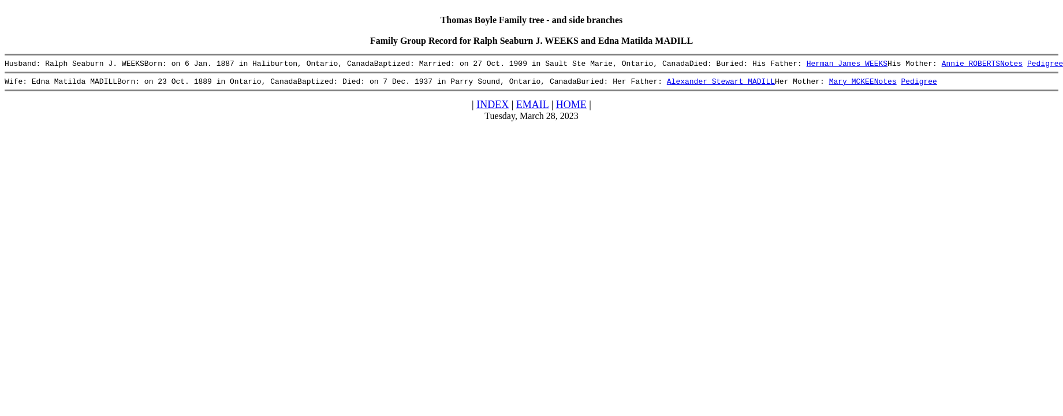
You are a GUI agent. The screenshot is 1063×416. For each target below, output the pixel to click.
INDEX (492, 108)
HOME (571, 108)
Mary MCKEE (851, 84)
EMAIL (532, 108)
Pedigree (919, 84)
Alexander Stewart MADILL (721, 84)
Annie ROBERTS (970, 65)
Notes (1011, 65)
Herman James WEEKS (846, 65)
